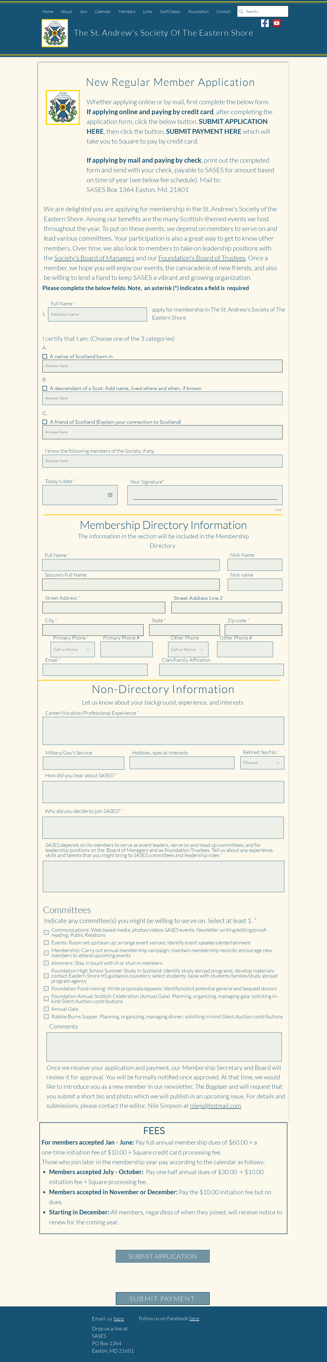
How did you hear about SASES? (79, 775)
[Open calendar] (110, 495)
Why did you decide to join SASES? (82, 811)
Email (51, 660)
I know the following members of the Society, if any (99, 450)
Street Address (61, 598)
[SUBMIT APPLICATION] (163, 1256)
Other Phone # (236, 637)
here (194, 1318)
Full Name (62, 303)
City (49, 620)
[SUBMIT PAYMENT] (163, 1298)
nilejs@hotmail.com (215, 1105)
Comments (63, 1026)
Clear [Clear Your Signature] (278, 509)
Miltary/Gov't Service (68, 752)
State (157, 620)
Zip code (236, 620)
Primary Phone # (121, 637)
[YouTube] (277, 23)
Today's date (61, 481)
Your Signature (146, 481)
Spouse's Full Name (66, 574)
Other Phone (185, 637)
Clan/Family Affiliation (186, 660)
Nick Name (242, 554)
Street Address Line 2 (198, 598)
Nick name (241, 574)
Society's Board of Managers (94, 258)
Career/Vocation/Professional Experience (90, 713)
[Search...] (261, 11)
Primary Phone (69, 637)
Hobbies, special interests (160, 752)
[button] (66, 11)
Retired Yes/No (259, 752)
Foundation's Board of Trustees (202, 258)
